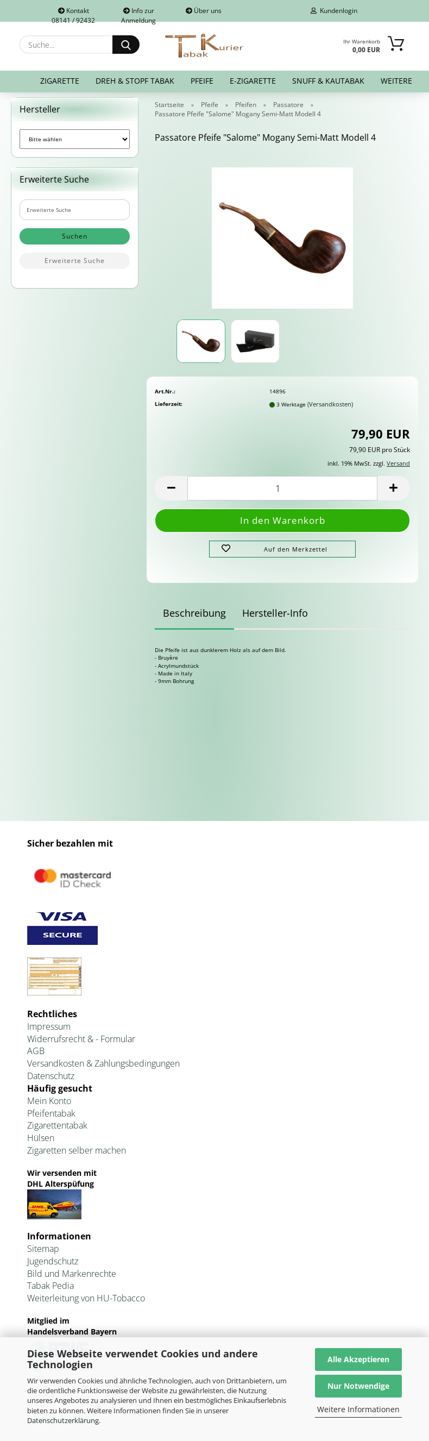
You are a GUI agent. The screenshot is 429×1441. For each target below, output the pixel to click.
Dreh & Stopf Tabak (135, 81)
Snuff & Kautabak (328, 81)
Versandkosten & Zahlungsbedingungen (103, 1063)
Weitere (396, 81)
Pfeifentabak (51, 1113)
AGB (36, 1051)
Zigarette (59, 81)
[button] (171, 488)
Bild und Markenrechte (71, 1274)
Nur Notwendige (358, 1386)
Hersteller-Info (275, 612)
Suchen (74, 236)
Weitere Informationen (358, 1409)
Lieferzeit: (168, 404)
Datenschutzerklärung (63, 1420)
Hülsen (40, 1138)
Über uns (204, 10)
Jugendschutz (52, 1261)
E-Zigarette (253, 81)
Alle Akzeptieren (358, 1359)
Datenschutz (50, 1076)
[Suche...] (126, 44)
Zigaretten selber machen (76, 1150)
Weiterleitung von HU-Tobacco (86, 1298)
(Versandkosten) (330, 404)
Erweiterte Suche (75, 260)
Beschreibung (194, 612)
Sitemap (43, 1249)
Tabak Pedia (50, 1286)
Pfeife (202, 81)
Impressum (49, 1026)
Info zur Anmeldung (138, 14)
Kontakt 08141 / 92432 (73, 14)
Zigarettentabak (57, 1125)
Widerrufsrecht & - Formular (81, 1039)
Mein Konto (49, 1101)
